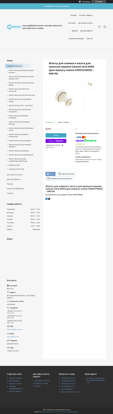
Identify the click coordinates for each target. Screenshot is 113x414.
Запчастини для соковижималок (21, 155)
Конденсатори (14, 165)
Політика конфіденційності (69, 411)
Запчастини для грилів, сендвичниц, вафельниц (18, 160)
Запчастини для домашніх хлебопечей (18, 135)
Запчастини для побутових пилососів (19, 90)
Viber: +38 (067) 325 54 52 (70, 392)
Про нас (90, 38)
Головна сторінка (15, 378)
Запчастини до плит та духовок (21, 105)
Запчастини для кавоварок (19, 151)
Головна (73, 15)
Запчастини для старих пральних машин (21, 84)
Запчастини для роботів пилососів (22, 95)
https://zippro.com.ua (14, 329)
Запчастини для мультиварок (20, 141)
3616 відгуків (86, 1)
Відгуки (75, 31)
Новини (10, 193)
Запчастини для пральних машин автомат (21, 71)
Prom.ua (68, 409)
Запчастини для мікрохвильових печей (21, 129)
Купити (56, 135)
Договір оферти (86, 31)
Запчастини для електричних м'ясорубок (20, 111)
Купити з (56, 141)
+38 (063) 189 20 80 (68, 381)
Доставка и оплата (85, 23)
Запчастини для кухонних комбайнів (18, 117)
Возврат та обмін (41, 383)
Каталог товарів (85, 15)
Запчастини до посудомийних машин (20, 100)
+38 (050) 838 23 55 (68, 386)
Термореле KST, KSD (16, 169)
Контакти (72, 23)
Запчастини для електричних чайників (20, 146)
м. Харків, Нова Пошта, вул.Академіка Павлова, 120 (96, 380)
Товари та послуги (14, 66)
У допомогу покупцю (76, 38)
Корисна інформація (15, 188)
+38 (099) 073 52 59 (68, 384)
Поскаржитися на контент (50, 411)
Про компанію (14, 381)
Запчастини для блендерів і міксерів (19, 123)
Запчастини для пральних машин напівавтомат (21, 78)
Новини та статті (15, 384)
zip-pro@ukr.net (13, 337)
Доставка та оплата (42, 381)
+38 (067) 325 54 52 (68, 378)
